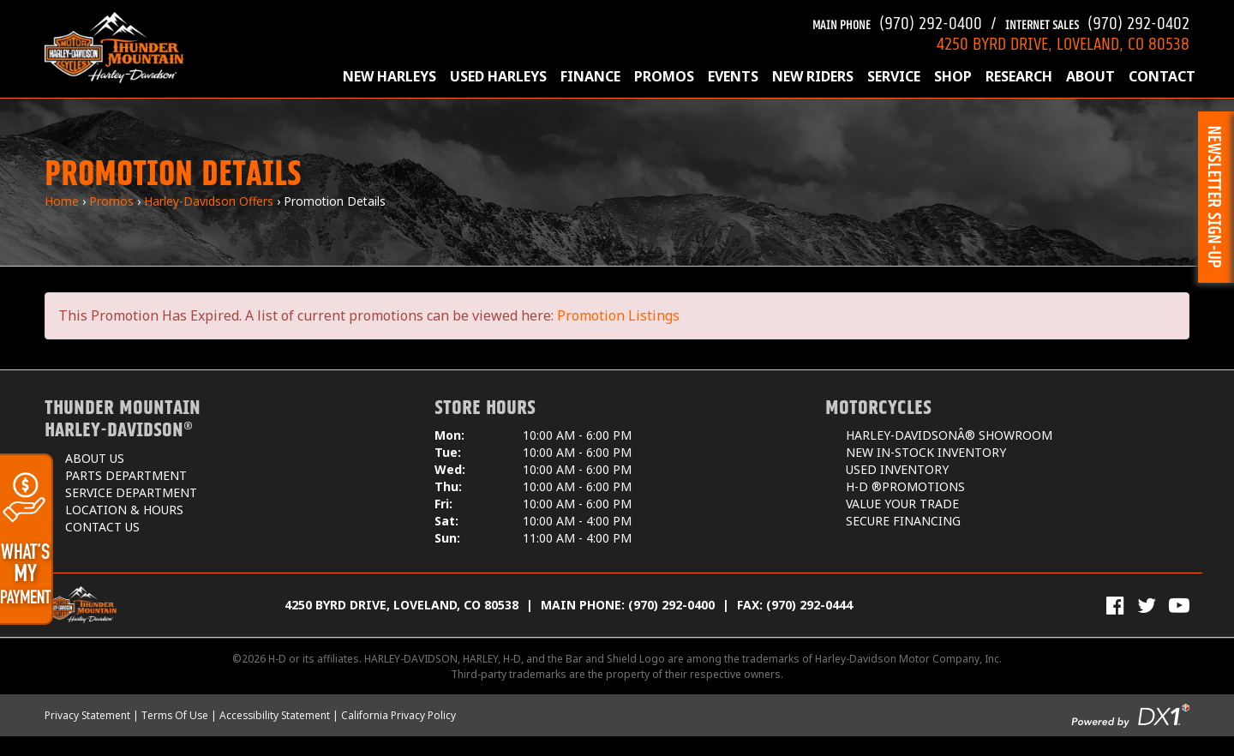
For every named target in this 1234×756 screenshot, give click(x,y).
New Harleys (389, 76)
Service (893, 76)
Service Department (131, 492)
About (1090, 76)
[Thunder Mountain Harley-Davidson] (114, 47)
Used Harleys (498, 76)
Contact (1162, 76)
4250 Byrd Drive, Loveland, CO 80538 (401, 605)
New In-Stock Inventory (926, 452)
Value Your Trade (902, 503)
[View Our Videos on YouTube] (1179, 605)
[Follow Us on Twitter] (1146, 605)
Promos (664, 76)
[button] (1216, 197)
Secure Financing (903, 521)
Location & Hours (124, 509)
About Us (94, 458)
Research (1018, 76)
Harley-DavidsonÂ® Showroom (949, 435)
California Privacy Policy (398, 715)
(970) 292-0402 (1097, 21)
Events (733, 76)
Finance (590, 76)
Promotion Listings (618, 315)
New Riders (813, 76)
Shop (953, 76)
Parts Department (126, 475)
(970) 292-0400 (897, 21)
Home (62, 201)
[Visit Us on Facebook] (1115, 605)
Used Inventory (897, 469)
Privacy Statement (87, 715)
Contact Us (102, 527)
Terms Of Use (174, 715)
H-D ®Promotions (905, 486)
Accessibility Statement (274, 715)
